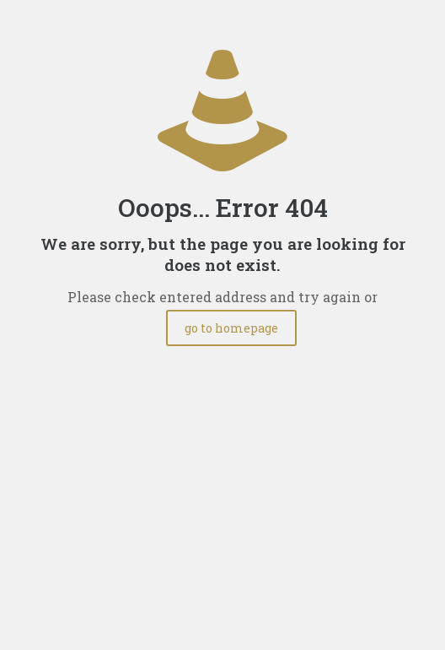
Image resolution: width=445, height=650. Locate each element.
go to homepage (231, 328)
